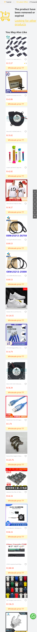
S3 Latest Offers (22, 2)
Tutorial (8, 2)
